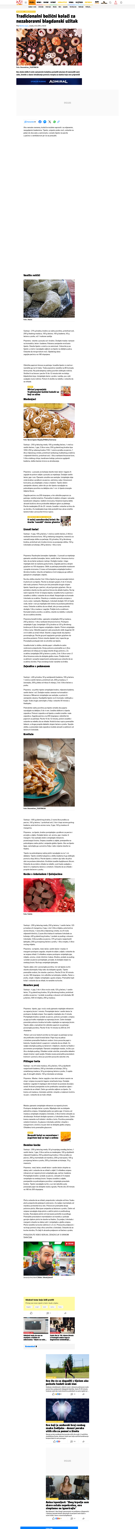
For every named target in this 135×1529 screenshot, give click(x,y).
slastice (53, 1307)
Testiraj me (73, 7)
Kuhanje (81, 7)
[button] (110, 2)
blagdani (29, 1307)
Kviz (60, 7)
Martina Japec (23, 26)
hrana (60, 1307)
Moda (55, 7)
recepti (37, 1307)
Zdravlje (40, 7)
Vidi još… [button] (88, 7)
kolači (45, 1307)
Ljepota (65, 7)
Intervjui (48, 7)
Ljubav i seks (32, 7)
